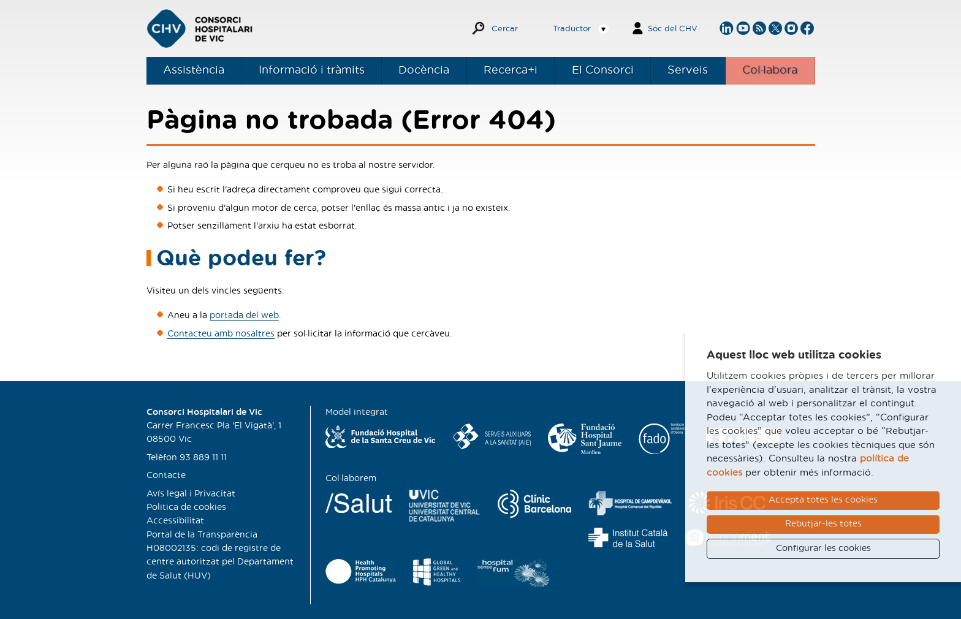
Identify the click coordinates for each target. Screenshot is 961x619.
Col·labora (769, 70)
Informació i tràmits (312, 70)
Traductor (572, 29)
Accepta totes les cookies (823, 500)
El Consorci (603, 70)
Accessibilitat (175, 521)
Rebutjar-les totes (823, 524)
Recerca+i (510, 70)
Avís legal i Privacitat (190, 494)
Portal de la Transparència (201, 535)
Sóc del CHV (672, 29)
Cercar (505, 29)
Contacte (166, 475)
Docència (423, 70)
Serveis (687, 70)
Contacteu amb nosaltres (221, 334)
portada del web (244, 315)
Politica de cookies (186, 507)
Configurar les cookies (823, 548)
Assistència (193, 70)
